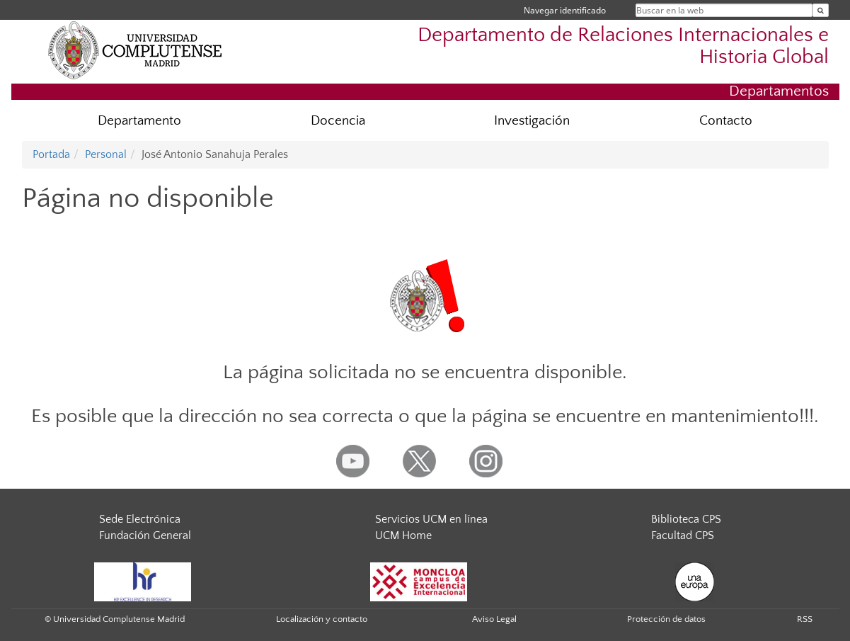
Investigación (532, 120)
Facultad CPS (682, 535)
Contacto (725, 120)
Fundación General (145, 535)
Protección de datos (666, 619)
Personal (106, 154)
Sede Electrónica (139, 519)
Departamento (139, 120)
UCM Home (403, 535)
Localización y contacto (321, 619)
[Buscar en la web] (820, 10)
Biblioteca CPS (686, 519)
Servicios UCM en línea (431, 519)
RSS (804, 619)
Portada (51, 154)
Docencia (338, 120)
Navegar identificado (565, 10)
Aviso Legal (494, 619)
